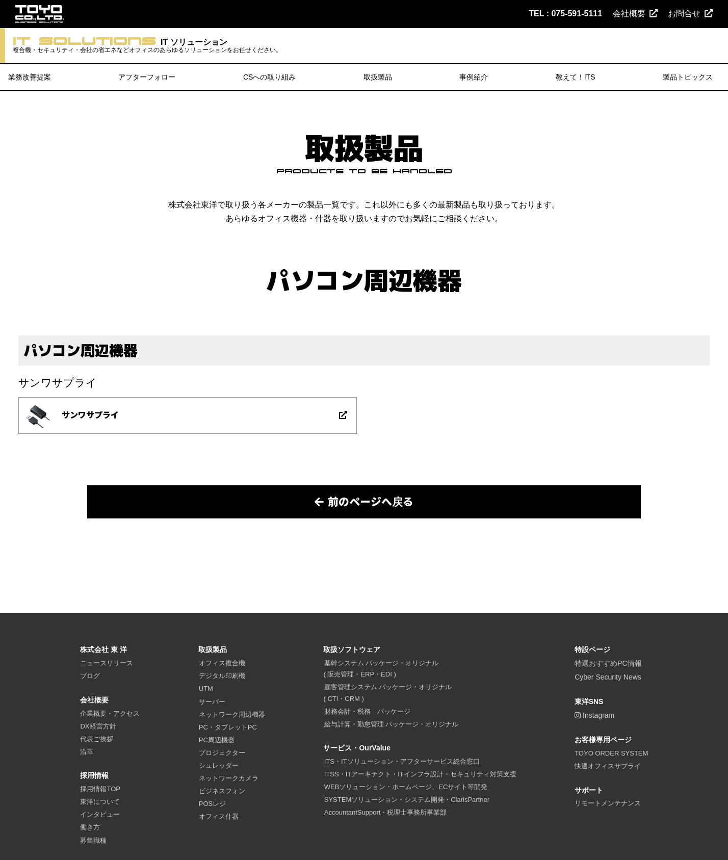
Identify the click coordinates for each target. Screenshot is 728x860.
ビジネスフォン (222, 791)
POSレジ (212, 804)
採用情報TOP (100, 789)
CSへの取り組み (269, 77)
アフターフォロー (146, 77)
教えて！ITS (575, 77)
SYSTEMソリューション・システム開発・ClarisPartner (406, 800)
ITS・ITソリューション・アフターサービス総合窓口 (402, 762)
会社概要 (635, 13)
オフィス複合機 (222, 663)
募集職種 (93, 840)
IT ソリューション (158, 46)
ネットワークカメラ (228, 779)
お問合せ (690, 13)
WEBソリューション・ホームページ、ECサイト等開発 (406, 787)
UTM (206, 689)
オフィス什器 (219, 817)
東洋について (100, 802)
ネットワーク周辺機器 (232, 714)
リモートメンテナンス (608, 803)
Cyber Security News (608, 677)
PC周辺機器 (217, 740)
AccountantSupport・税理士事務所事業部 (385, 813)
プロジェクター (222, 753)
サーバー (212, 702)
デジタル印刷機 (222, 676)
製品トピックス (688, 77)
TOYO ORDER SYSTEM (611, 754)
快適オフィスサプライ (608, 766)
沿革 (86, 751)
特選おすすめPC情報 (608, 664)
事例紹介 (473, 77)
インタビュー (100, 815)
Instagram (594, 716)
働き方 (90, 827)
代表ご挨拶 (96, 739)
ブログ (90, 676)
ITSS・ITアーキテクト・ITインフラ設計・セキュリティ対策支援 (420, 774)
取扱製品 (377, 77)
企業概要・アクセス (110, 713)
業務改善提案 (29, 77)
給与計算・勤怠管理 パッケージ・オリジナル (391, 724)
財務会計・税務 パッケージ (367, 711)
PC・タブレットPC (228, 727)
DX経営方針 (98, 726)
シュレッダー (219, 766)
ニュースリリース (106, 663)
